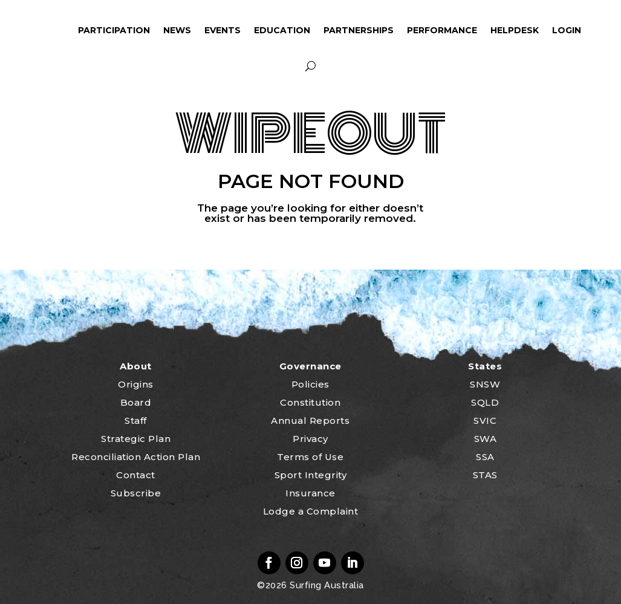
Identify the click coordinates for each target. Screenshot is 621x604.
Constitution (310, 402)
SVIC (484, 420)
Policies (310, 384)
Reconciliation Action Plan (135, 457)
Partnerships (359, 30)
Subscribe (136, 493)
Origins (136, 384)
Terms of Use (310, 457)
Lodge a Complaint (311, 511)
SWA (485, 438)
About (136, 366)
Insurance (310, 493)
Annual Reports (310, 420)
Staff (136, 420)
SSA (485, 457)
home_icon (18, 30)
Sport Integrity (311, 475)
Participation (114, 30)
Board (136, 402)
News (177, 30)
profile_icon (605, 30)
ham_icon (54, 30)
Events (222, 30)
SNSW (485, 384)
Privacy (310, 438)
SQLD (485, 402)
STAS (485, 475)
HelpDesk (514, 30)
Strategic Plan (136, 438)
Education (282, 30)
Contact (135, 475)
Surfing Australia (325, 585)
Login (566, 30)
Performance (442, 30)
